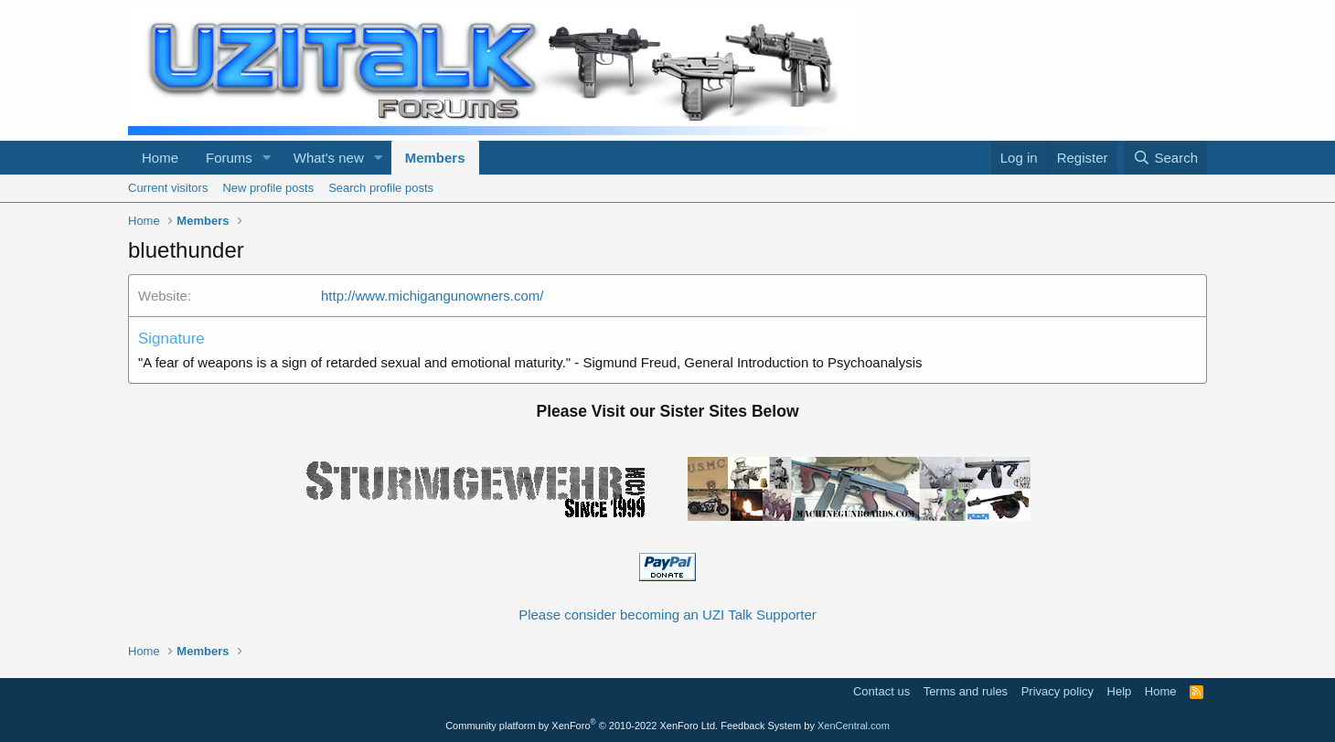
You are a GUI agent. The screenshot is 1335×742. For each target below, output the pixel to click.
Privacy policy (1057, 691)
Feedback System (761, 725)
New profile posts (268, 188)
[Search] (1165, 158)
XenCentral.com (853, 725)
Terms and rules (966, 691)
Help (1119, 691)
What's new (329, 157)
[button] (267, 158)
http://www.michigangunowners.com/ (432, 295)
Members (435, 157)
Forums (229, 157)
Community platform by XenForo (581, 725)
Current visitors (168, 188)
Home (160, 157)
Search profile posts (380, 188)
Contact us (881, 691)
